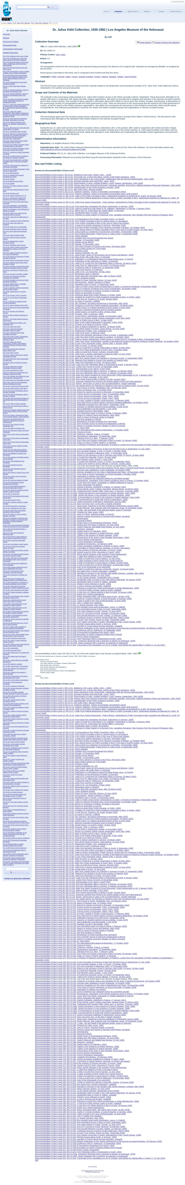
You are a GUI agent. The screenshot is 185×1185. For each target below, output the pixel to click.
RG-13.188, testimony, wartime (12, 664)
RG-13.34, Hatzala (9, 179)
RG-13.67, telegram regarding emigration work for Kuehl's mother (16, 288)
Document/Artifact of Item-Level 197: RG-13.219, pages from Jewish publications (69, 594)
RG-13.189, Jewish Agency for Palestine (15, 666)
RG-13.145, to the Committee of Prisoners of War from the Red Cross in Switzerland (16, 525)
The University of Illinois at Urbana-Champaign (97, 1182)
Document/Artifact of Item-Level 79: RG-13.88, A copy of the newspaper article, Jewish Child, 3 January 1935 (81, 343)
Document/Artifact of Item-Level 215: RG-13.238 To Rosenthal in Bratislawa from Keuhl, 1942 (75, 632)
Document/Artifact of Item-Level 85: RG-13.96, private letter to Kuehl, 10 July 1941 (70, 356)
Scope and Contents (11, 42)
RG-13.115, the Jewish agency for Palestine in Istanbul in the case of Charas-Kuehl (13, 420)
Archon (9, 23)
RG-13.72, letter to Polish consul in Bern (15, 305)
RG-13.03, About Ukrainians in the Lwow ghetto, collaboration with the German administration (15, 63)
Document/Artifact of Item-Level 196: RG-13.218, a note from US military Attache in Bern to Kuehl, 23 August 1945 (83, 592)
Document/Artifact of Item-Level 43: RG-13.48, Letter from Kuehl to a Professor (69, 270)
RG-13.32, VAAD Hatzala (11, 173)
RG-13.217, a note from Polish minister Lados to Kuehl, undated (15, 767)
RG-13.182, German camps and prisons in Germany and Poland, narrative (16, 645)
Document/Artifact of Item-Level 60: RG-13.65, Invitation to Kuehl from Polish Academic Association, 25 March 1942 (84, 305)
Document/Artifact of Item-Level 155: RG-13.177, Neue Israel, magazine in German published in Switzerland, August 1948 (87, 506)
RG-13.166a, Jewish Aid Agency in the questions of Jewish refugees (15, 604)
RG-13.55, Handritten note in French (14, 245)
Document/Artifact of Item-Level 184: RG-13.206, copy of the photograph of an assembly (73, 567)
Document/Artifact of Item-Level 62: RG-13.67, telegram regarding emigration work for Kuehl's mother (78, 310)
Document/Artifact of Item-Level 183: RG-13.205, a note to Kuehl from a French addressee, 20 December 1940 (82, 565)
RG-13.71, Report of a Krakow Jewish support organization (15, 302)
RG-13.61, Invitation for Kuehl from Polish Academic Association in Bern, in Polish (16, 267)
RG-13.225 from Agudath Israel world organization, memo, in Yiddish (14, 795)
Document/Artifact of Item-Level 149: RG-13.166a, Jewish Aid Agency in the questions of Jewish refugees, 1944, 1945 (85, 493)
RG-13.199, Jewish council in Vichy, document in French (14, 700)
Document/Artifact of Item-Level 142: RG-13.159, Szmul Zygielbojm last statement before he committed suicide (82, 478)
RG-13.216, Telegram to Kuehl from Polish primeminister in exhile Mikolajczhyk (16, 763)
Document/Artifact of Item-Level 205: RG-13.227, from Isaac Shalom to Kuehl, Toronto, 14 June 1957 (78, 611)
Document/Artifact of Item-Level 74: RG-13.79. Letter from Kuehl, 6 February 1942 (70, 333)
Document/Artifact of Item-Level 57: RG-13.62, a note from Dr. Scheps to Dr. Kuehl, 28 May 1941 (76, 299)
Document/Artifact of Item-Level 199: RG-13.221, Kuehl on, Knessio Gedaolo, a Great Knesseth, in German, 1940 (83, 599)
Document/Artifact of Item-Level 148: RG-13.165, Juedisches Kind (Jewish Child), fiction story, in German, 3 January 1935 (87, 491)
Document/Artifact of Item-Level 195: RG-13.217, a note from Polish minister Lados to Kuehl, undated (78, 590)
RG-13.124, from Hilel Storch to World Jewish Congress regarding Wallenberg (15, 450)
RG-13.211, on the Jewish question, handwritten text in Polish (14, 744)
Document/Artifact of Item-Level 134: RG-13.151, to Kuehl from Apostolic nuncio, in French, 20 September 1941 (82, 462)
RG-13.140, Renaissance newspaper (14, 506)
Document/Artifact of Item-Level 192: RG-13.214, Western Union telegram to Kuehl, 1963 (73, 584)
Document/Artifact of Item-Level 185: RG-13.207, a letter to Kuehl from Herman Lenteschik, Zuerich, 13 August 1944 (84, 569)
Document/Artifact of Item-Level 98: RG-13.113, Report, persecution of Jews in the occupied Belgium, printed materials (85, 383)
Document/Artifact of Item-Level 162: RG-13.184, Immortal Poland (63, 521)
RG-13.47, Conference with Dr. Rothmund (16, 221)
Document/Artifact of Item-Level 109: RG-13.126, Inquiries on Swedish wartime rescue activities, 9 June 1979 (81, 407)
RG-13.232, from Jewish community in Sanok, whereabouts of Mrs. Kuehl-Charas (16, 821)
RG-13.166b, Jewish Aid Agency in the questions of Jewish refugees (15, 608)
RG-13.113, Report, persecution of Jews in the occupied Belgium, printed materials (16, 416)
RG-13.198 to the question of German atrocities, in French (14, 696)
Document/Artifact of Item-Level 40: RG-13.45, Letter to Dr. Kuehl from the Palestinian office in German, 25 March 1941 (85, 263)
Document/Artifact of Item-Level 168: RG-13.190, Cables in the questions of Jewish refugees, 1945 (77, 533)
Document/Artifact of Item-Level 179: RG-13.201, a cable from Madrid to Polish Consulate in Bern (76, 556)
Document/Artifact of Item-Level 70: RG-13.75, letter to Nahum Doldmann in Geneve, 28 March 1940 (78, 327)
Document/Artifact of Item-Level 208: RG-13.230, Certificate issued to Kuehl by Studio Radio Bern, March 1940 (82, 618)
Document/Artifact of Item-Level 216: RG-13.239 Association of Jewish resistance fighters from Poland (78, 634)
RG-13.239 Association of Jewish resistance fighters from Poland (13, 844)
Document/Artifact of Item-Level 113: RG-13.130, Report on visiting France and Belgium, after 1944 (77, 415)
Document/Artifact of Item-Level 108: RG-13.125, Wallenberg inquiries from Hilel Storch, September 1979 (80, 405)
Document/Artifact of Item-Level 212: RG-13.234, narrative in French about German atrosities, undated (78, 626)
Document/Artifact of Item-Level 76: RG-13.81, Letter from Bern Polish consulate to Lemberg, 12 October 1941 (82, 337)
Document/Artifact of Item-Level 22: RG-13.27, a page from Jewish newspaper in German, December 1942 (80, 225)
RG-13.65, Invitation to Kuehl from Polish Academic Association (15, 280)
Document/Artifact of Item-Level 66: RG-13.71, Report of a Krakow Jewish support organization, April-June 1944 (82, 318)
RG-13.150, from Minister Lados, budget (15, 544)
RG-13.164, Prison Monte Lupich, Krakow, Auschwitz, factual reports (16, 596)
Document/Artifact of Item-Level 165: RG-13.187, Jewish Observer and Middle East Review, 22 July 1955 (80, 527)
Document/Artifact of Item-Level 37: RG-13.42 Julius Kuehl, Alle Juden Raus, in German (72, 257)
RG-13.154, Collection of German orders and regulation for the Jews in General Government (15, 559)
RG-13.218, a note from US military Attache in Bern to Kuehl (14, 771)
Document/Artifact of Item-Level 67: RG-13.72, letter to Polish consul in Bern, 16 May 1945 (73, 320)
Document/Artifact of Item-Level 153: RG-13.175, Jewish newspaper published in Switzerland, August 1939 (80, 502)
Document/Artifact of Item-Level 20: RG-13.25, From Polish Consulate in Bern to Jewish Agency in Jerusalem (81, 221)
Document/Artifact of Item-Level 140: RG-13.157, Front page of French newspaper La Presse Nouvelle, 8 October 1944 (86, 474)
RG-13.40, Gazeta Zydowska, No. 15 (14, 195)
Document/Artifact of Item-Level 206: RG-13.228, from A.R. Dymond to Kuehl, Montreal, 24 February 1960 (80, 613)
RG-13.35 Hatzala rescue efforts (13, 181)
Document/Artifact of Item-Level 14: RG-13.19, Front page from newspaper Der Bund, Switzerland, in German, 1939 (84, 206)
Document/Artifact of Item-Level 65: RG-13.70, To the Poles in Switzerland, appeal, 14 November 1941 (78, 316)
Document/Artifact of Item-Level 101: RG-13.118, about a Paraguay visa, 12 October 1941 (73, 390)
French (75, 77)
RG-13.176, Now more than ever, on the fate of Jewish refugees (15, 623)
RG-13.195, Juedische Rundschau (13, 686)
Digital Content (133, 11)
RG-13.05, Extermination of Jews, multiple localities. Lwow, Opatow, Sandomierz (16, 72)
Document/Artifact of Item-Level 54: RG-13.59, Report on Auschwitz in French (68, 293)
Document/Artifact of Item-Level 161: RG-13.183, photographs (62, 518)
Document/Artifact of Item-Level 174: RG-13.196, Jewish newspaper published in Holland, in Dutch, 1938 (79, 546)
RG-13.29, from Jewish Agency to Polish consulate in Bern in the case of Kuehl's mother (15, 161)
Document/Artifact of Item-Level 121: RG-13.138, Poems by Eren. (63, 432)
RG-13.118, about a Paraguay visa (14, 428)
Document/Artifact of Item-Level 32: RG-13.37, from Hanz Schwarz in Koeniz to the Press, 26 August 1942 (80, 246)
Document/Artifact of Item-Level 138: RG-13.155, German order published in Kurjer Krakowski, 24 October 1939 (82, 470)
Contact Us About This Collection (166, 42)
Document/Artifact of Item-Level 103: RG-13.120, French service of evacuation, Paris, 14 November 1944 (80, 394)
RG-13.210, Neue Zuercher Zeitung (14, 742)
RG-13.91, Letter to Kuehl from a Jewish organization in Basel (15, 355)
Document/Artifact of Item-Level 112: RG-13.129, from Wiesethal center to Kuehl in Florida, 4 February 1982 (81, 413)
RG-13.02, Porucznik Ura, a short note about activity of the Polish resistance (15, 59)
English (97, 77)
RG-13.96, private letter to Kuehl (13, 370)
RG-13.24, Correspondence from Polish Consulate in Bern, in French (15, 141)
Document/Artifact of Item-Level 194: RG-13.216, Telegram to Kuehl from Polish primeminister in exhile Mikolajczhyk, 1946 (87, 588)
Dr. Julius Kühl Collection (22, 23)
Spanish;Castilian (86, 77)
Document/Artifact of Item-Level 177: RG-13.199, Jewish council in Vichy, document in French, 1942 (77, 552)
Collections (118, 11)
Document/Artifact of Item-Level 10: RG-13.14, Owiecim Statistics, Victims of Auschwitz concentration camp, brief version (86, 194)
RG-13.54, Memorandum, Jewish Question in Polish (13, 242)
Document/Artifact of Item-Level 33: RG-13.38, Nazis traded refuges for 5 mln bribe (70, 249)
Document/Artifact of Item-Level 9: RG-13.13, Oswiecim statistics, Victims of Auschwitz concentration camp (80, 192)
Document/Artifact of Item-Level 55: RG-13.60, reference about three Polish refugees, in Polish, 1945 (78, 295)
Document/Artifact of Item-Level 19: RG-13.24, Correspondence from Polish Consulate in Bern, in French (79, 219)
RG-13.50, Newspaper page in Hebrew (15, 229)
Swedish (112, 77)
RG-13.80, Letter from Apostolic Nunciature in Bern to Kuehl (13, 329)
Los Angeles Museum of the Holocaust (92, 1170)
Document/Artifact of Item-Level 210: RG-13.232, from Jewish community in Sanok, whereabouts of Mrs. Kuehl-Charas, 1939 (88, 622)
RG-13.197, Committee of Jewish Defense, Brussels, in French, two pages (15, 692)
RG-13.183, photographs (10, 648)
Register (94, 1166)
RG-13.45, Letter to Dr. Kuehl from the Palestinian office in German (15, 213)
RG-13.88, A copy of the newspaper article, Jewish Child (14, 349)
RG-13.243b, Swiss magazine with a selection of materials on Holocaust (14, 858)
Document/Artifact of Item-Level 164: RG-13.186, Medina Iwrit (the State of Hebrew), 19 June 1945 (77, 525)
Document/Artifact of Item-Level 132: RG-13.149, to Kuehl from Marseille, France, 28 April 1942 (75, 457)
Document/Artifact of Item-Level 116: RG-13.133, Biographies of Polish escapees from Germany (76, 421)
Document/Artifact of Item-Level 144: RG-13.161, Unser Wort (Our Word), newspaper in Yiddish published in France (84, 483)
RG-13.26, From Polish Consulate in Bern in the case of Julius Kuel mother (16, 149)
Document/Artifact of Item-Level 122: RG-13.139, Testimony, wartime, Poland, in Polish (72, 434)
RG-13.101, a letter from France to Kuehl (15, 386)
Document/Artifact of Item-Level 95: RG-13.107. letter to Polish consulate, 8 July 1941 (71, 377)
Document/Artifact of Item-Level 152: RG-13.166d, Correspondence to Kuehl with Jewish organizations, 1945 (81, 499)
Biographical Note (10, 45)
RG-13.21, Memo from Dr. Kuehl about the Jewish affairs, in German (16, 128)
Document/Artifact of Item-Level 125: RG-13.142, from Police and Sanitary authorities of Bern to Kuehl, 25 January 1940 (86, 440)
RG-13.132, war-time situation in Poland (15, 480)
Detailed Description (10, 53)
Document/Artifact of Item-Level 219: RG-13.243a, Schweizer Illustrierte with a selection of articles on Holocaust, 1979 (85, 641)
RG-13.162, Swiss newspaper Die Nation (16, 590)
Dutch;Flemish (130, 77)
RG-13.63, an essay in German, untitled (15, 274)
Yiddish (120, 77)
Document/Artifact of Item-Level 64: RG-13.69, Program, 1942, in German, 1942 (69, 314)
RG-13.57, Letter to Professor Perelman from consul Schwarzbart (15, 253)
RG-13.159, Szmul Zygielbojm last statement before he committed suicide (15, 579)
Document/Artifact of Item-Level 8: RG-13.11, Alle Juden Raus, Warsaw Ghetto (69, 189)
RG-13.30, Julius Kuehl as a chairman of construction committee (15, 166)
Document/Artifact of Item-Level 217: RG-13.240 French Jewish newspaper (67, 637)
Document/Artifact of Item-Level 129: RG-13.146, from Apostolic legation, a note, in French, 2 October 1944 (80, 451)
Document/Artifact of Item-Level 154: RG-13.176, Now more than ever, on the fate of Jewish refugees (78, 504)
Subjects (147, 11)
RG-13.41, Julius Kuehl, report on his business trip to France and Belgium (14, 198)
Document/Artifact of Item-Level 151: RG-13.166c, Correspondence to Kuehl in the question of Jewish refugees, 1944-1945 (87, 497)
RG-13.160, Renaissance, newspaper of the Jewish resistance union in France (15, 583)
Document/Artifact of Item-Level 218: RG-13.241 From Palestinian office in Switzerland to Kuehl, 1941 (78, 639)
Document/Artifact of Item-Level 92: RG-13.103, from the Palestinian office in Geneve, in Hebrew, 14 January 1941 (83, 371)
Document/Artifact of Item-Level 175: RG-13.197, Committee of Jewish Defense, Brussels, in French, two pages (82, 548)
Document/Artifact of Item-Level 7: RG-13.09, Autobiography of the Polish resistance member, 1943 (77, 187)
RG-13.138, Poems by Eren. (12, 500)
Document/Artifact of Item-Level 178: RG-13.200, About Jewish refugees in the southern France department (81, 554)
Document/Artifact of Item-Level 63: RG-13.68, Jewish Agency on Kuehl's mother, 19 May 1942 (75, 312)
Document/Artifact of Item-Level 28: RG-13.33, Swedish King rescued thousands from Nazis (74, 238)
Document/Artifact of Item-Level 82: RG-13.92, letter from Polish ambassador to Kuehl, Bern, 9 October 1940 (81, 350)
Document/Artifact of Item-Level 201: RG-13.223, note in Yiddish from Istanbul (68, 603)
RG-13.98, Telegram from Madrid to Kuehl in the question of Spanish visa (16, 377)
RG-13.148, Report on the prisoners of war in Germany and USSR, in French (15, 537)
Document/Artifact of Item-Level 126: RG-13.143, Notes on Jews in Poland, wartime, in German (75, 443)
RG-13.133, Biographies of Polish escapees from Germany (13, 483)
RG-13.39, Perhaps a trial (11, 193)
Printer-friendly (145, 42)
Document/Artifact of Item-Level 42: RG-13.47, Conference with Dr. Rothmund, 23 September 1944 (77, 267)
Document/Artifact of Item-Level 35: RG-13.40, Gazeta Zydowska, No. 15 (66, 253)
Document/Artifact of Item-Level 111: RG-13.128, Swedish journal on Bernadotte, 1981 (72, 411)
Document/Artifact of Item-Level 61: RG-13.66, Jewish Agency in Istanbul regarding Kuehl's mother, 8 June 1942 (83, 308)
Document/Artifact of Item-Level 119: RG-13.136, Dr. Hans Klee (62, 428)
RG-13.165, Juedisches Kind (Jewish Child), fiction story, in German (14, 600)
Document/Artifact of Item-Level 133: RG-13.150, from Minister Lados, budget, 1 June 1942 (74, 459)
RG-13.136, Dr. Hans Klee (11, 494)
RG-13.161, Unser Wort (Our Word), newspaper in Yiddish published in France (16, 587)
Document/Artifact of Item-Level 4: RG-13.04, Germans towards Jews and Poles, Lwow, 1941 (75, 181)
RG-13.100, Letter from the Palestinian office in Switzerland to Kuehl (15, 383)
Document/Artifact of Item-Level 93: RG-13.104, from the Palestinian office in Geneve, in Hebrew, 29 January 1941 (83, 373)
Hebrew (105, 77)
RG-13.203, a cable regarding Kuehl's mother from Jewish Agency (14, 715)
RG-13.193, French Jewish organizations (15, 680)
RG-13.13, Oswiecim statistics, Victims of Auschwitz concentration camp (16, 90)
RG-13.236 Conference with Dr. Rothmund (16, 838)
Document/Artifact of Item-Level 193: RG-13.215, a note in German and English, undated (73, 586)
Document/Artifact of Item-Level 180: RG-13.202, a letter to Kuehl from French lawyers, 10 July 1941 (78, 559)
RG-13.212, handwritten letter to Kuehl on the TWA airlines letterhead (16, 748)
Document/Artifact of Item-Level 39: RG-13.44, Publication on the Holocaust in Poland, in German (76, 261)
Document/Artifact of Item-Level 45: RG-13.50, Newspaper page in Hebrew (67, 274)
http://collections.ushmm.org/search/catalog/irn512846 (63, 149)
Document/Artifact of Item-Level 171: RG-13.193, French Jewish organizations (68, 540)
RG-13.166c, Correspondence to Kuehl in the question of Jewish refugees (16, 612)
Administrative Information (13, 49)
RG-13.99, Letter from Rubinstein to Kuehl (16, 380)
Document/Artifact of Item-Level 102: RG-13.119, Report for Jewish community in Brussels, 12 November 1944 (82, 392)
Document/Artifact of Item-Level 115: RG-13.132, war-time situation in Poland (68, 419)
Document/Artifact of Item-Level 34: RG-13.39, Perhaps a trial (61, 251)
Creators (161, 11)
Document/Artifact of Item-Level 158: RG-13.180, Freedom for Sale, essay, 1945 (69, 512)
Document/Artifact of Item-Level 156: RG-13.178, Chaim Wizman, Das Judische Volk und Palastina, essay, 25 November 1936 (88, 508)
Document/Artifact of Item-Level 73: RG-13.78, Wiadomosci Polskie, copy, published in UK (73, 331)
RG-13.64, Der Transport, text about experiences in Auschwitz (14, 277)
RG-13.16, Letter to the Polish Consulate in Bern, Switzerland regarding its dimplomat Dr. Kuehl (15, 100)
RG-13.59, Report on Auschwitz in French (16, 260)
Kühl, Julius (60, 55)
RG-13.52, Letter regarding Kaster (13, 235)
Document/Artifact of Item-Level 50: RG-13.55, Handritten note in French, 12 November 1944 (74, 284)
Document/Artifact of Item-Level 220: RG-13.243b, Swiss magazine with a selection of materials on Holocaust (81, 643)
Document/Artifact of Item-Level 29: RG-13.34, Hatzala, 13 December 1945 (67, 240)
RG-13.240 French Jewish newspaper (15, 848)
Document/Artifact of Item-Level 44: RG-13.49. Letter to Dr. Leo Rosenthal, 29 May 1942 (73, 272)
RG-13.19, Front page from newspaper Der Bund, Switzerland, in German (15, 119)
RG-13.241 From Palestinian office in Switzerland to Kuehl (14, 850)
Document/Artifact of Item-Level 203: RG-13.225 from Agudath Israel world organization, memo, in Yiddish (80, 607)
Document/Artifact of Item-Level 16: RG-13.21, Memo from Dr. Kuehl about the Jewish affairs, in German (79, 211)
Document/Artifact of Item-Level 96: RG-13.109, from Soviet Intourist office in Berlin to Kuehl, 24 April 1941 (80, 379)
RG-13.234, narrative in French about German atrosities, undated (14, 829)
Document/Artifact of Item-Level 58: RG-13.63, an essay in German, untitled (67, 301)
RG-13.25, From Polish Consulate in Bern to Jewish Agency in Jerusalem (16, 145)
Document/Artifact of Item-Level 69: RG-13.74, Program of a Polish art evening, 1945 (71, 324)
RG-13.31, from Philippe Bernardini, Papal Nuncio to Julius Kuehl (16, 169)
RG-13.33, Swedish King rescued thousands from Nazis (13, 176)
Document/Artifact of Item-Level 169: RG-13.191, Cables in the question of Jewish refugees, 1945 (76, 535)
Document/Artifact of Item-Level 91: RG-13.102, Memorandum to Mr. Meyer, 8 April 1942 (73, 369)
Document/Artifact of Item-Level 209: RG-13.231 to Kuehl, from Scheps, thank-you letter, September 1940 (80, 620)
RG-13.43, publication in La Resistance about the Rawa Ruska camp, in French (15, 206)
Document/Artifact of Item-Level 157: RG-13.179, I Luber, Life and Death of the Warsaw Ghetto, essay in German (83, 510)
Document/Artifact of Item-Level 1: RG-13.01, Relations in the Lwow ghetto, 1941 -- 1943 (73, 175)
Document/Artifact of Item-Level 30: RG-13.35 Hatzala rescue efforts (64, 242)
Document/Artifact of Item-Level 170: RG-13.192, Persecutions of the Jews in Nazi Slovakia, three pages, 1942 (82, 537)
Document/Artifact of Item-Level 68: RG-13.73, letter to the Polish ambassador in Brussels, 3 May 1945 (79, 322)
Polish (54, 77)
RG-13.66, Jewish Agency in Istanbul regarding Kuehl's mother (14, 284)
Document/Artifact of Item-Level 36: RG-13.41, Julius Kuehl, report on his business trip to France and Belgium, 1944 (84, 255)
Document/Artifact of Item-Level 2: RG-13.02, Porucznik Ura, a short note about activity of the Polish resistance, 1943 (85, 177)
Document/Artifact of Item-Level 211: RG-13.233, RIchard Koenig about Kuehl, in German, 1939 (76, 624)
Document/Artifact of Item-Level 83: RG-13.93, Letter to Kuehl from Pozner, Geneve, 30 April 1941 (77, 352)
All (37, 647)
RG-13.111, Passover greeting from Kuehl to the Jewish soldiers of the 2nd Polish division (16, 411)
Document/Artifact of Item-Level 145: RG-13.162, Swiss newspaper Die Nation (68, 485)
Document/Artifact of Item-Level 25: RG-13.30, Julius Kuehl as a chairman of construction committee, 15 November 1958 (86, 232)
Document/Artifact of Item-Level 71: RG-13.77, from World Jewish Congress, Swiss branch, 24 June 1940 (80, 329)
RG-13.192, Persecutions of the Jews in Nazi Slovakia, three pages (15, 676)
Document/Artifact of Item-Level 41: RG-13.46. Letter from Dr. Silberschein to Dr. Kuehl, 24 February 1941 (80, 265)
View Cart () (180, 1)
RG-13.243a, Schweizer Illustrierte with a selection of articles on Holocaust (15, 854)
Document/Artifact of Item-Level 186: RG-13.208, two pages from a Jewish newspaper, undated (75, 571)
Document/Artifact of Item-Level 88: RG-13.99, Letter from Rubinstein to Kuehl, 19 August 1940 (75, 362)
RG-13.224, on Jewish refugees (13, 792)
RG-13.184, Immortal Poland (12, 650)
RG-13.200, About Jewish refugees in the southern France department (16, 704)
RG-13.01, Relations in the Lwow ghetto (15, 56)
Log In (173, 1)
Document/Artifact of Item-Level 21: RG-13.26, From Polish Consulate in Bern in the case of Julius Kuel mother (82, 223)
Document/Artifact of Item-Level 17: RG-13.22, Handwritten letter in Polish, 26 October (72, 213)
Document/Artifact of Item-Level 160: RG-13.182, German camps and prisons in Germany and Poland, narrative (82, 516)
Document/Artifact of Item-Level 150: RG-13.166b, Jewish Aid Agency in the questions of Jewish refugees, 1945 (82, 495)
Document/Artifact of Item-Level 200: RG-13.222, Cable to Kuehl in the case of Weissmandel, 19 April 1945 (80, 601)
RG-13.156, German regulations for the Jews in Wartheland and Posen (15, 568)
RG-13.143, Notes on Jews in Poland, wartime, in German (14, 515)
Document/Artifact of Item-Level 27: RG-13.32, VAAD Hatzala (61, 236)
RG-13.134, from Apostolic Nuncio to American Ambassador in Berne (14, 487)
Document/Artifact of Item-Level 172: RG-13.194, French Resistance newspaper (69, 542)
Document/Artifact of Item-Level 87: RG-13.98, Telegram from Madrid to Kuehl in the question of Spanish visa (81, 360)
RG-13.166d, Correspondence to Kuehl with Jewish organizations (15, 616)
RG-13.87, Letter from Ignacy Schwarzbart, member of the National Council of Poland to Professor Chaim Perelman (14, 344)
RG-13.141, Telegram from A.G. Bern (14, 508)
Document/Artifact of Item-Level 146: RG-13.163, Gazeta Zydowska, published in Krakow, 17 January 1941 (80, 487)
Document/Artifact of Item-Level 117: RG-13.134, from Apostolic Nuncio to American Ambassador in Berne (80, 424)
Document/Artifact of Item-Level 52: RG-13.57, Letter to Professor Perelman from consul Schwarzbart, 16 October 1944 (86, 289)
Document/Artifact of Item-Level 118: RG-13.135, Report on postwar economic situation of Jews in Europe (80, 426)
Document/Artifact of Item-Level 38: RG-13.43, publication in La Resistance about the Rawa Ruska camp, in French (84, 259)
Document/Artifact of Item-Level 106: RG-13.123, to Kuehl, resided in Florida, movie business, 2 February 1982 (82, 400)
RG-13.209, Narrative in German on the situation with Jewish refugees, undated (15, 738)
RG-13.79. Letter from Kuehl (12, 326)
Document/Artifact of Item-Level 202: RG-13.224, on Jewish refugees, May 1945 (69, 605)
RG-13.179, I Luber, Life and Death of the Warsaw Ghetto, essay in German (16, 635)
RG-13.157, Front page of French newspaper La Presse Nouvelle (13, 571)
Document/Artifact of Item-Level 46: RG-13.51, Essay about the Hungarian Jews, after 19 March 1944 (78, 276)
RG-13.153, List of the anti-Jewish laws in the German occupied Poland (16, 554)
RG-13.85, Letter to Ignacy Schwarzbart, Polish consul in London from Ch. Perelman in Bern (15, 338)
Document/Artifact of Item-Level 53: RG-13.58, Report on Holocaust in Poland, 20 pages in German (77, 291)
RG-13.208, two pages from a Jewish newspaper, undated (14, 734)
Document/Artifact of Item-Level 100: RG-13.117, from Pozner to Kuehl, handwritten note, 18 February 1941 (81, 388)
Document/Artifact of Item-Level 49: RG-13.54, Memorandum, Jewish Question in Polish (72, 282)
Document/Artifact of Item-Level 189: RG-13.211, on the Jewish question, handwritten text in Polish (77, 577)
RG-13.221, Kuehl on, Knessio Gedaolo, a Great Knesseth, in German (16, 783)
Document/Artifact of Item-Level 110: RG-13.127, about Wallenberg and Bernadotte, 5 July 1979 (76, 409)
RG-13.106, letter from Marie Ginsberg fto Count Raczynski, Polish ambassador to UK (16, 400)
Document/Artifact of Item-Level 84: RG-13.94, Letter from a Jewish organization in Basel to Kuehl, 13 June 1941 (83, 354)
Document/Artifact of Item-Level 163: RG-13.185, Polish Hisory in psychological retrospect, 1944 (76, 523)
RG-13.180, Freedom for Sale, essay (14, 638)
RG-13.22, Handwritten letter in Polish (15, 131)
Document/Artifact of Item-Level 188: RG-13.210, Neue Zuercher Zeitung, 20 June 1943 (72, 575)
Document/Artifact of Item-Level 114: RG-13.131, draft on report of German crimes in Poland (74, 417)
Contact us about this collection (17, 878)
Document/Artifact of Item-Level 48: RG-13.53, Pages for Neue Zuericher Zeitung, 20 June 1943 (76, 280)
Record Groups (176, 11)
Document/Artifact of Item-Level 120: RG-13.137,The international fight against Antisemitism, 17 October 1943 (82, 430)
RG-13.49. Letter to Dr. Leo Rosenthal (15, 227)
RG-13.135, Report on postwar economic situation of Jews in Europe (16, 490)
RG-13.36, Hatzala (9, 183)
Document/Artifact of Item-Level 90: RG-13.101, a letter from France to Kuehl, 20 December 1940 (76, 367)
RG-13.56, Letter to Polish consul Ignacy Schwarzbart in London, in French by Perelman (15, 248)
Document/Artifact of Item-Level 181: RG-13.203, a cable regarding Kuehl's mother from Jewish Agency (79, 561)
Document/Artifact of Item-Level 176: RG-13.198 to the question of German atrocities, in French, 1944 (78, 550)
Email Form (96, 1172)
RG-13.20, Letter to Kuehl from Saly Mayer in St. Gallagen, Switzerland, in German (14, 124)
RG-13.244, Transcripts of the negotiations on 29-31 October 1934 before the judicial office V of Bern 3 (16, 863)
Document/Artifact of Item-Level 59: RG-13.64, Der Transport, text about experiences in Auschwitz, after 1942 (81, 303)
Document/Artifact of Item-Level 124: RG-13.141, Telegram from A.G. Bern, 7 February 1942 (74, 438)
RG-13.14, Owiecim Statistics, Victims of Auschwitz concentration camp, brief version (15, 95)
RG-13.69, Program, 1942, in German (14, 295)
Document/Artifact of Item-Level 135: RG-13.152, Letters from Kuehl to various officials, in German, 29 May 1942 (83, 464)
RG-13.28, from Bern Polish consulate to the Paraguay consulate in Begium (15, 156)
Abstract (6, 38)
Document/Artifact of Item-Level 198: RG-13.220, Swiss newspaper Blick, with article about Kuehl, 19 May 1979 (82, 596)
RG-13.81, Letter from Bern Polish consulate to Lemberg (13, 333)
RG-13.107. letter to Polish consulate (14, 403)
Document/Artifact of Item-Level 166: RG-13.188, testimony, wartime (64, 529)
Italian (67, 77)
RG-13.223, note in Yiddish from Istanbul (15, 790)
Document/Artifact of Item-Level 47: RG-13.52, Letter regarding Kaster (65, 278)
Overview (6, 34)
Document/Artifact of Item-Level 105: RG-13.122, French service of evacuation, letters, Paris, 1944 (77, 398)
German (61, 77)
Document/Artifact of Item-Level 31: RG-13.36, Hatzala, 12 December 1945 (67, 244)
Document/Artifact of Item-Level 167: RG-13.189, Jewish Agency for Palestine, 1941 (71, 531)
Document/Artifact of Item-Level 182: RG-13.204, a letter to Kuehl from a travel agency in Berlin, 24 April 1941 (81, 563)
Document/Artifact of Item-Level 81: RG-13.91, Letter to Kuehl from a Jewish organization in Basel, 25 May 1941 (83, 348)
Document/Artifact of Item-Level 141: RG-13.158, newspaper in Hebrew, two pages (70, 476)
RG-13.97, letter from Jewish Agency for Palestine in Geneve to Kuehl (15, 373)
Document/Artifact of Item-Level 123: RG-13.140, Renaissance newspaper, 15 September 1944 (75, 436)
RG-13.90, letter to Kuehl (11, 352)
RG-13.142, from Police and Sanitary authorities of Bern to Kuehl (14, 511)
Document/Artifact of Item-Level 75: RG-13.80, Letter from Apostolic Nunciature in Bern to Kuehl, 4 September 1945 (84, 335)
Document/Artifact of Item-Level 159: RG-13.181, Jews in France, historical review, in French (74, 514)
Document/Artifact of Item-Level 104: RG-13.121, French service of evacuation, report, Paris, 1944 (77, 396)
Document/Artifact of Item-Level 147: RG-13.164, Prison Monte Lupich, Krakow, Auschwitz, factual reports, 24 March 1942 (87, 489)
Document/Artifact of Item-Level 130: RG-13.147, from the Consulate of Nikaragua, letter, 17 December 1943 (81, 453)
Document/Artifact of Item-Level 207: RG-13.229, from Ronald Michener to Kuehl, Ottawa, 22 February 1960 (81, 615)
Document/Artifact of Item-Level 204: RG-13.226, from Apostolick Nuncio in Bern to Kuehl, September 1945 (80, 609)
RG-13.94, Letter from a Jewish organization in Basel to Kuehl (12, 367)
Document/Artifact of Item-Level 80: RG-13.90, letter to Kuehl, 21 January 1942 (69, 346)
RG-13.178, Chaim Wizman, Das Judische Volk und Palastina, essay (16, 631)
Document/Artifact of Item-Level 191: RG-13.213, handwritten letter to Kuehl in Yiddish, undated (76, 582)
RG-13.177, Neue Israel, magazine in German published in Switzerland (14, 627)
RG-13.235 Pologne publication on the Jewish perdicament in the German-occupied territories (15, 834)
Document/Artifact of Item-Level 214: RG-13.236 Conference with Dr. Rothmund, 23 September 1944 (78, 630)
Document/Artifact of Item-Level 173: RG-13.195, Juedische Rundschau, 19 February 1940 (74, 544)
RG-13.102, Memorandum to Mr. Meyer (15, 388)
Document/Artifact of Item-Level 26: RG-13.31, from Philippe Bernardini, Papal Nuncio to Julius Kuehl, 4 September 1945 (86, 234)
